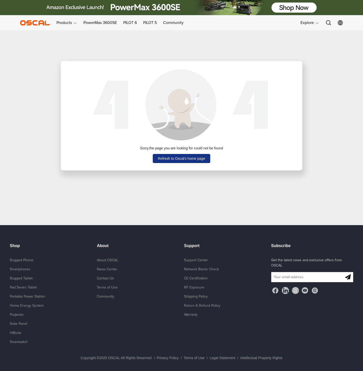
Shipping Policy (196, 296)
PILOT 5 (150, 23)
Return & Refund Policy (202, 305)
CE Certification (196, 278)
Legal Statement (222, 358)
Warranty (191, 314)
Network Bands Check (201, 269)
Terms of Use (107, 287)
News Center (107, 269)
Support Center (196, 260)
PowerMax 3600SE (100, 23)
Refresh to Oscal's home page (181, 158)
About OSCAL (107, 260)
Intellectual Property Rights (261, 358)
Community (173, 23)
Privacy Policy (168, 358)
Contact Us (105, 278)
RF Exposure (194, 287)
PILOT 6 (130, 23)
